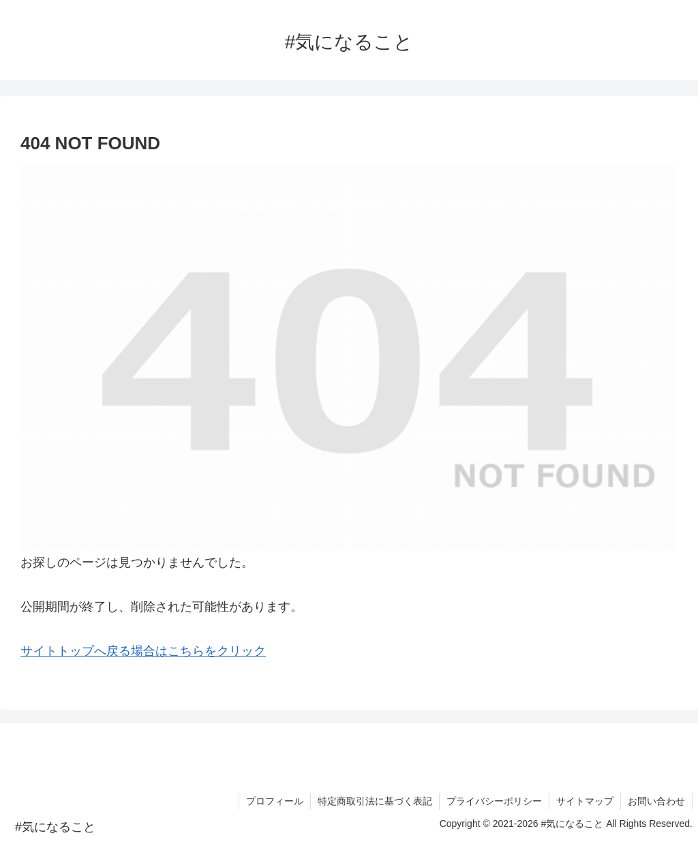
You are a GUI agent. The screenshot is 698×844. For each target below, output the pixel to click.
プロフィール (274, 801)
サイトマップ (584, 801)
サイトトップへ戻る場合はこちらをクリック (143, 651)
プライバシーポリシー (494, 801)
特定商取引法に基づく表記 (375, 801)
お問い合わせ (656, 801)
